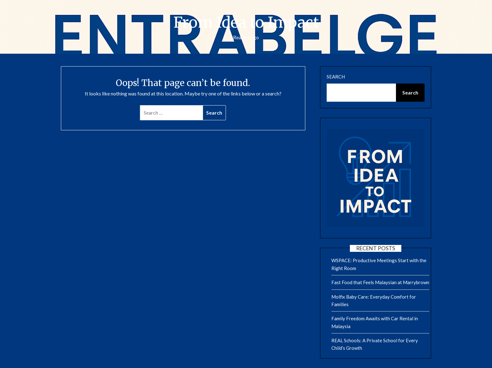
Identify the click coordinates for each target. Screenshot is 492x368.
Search (336, 76)
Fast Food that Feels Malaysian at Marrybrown (380, 282)
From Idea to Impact (246, 22)
